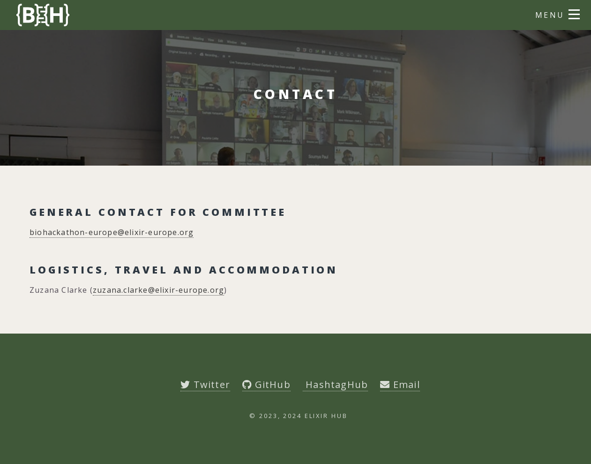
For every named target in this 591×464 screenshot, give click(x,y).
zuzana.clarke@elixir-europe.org (158, 290)
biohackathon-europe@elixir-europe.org (112, 232)
